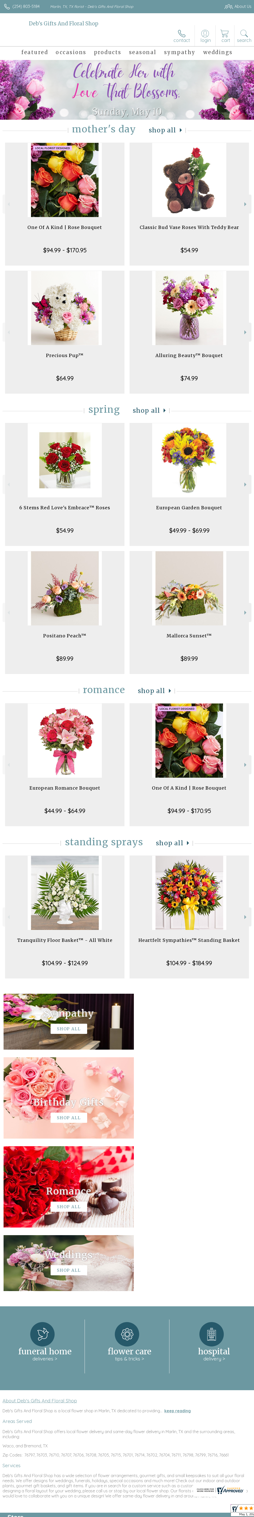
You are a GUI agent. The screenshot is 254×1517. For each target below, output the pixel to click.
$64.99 (65, 378)
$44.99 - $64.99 (64, 811)
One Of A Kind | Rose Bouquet (64, 227)
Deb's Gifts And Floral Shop (63, 23)
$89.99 (64, 658)
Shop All (162, 130)
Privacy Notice (165, 1512)
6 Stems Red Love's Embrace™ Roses (64, 508)
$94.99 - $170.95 (65, 250)
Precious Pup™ (65, 355)
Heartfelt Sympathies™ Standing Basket (189, 940)
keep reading (177, 1258)
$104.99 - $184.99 (189, 963)
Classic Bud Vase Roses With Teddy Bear (189, 227)
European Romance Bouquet (64, 788)
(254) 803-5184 (26, 6)
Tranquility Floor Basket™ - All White (65, 940)
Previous (8, 204)
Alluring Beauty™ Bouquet (189, 355)
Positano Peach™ (64, 636)
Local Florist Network (201, 1512)
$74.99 (189, 378)
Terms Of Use (135, 1512)
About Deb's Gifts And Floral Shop (40, 1248)
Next (246, 204)
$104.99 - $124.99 (65, 963)
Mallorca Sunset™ (189, 636)
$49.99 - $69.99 (189, 530)
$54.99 (189, 250)
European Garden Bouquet (189, 508)
